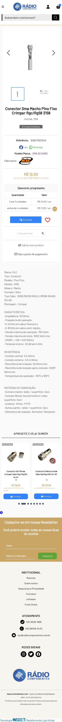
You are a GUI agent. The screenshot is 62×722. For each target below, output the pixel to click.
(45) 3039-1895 (31, 622)
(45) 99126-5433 (31, 628)
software (31, 599)
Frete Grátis (31, 604)
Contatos (31, 593)
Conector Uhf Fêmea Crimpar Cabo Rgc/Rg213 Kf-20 (15, 474)
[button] (8, 52)
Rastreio (31, 578)
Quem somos (31, 583)
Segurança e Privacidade (31, 588)
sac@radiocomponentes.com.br (31, 635)
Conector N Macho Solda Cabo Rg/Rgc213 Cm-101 (46, 472)
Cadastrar (47, 556)
